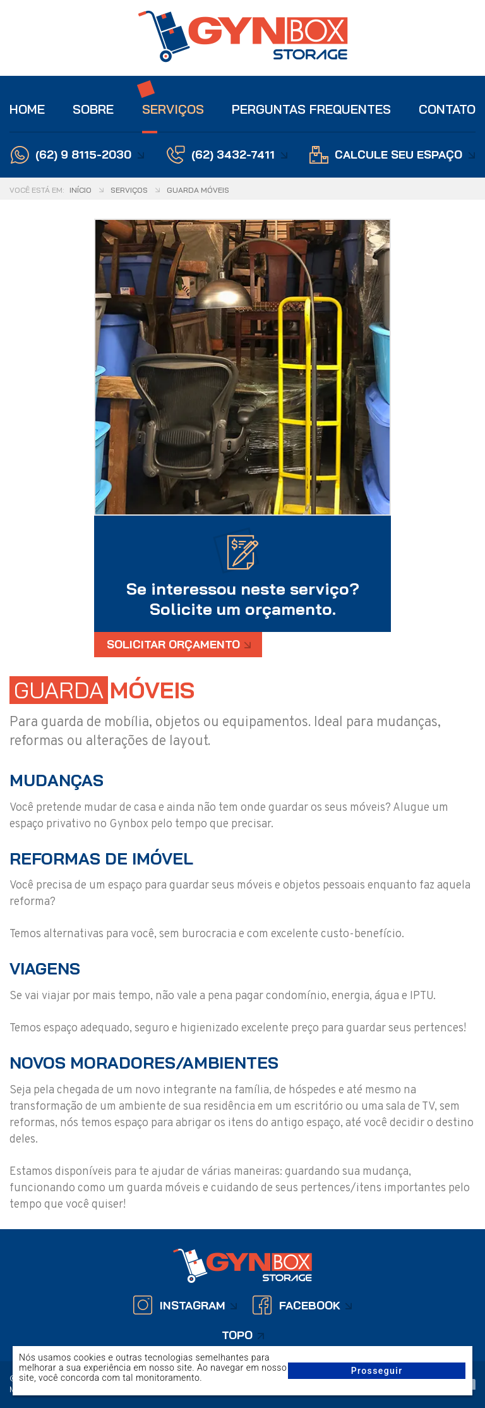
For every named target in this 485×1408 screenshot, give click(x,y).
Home (27, 109)
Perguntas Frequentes (311, 109)
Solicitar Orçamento (173, 644)
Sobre (93, 109)
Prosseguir (377, 1371)
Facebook (309, 1305)
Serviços (173, 109)
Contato (447, 109)
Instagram (192, 1305)
